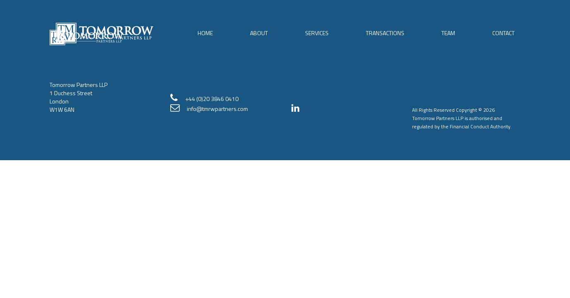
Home (205, 33)
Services (317, 33)
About (259, 33)
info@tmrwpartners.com (217, 108)
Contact (503, 33)
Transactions (385, 33)
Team (448, 33)
